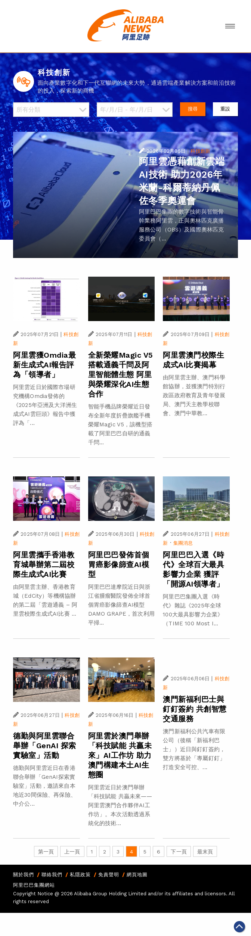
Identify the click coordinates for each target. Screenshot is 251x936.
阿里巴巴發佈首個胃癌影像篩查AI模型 (118, 564)
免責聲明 (108, 874)
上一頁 (72, 852)
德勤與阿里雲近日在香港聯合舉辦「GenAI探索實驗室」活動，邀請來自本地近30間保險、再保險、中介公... (44, 786)
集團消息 (183, 543)
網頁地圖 (137, 874)
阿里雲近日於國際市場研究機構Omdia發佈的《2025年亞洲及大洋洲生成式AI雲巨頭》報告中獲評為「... (45, 405)
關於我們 (23, 874)
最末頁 (205, 852)
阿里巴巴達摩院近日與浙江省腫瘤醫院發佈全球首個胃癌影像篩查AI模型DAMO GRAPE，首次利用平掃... (121, 605)
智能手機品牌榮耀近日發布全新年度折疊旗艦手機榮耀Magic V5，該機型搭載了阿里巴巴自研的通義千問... (120, 424)
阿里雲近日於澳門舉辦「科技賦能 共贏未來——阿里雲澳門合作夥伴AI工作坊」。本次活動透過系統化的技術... (120, 805)
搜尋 (193, 109)
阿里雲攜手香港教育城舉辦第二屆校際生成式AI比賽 (43, 564)
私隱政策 (80, 874)
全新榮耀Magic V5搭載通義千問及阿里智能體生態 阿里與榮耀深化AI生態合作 (120, 374)
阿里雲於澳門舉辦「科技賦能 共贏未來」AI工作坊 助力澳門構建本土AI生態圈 (120, 755)
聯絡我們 (51, 874)
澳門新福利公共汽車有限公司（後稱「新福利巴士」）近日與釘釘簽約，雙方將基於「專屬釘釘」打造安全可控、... (194, 749)
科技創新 (200, 151)
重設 (225, 109)
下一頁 (178, 852)
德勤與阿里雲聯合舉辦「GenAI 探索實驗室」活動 (44, 745)
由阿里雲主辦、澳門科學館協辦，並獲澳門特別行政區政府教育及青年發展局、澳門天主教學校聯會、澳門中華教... (194, 395)
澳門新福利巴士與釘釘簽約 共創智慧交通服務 (195, 709)
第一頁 (46, 852)
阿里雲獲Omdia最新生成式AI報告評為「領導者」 (44, 365)
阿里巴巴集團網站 (34, 885)
